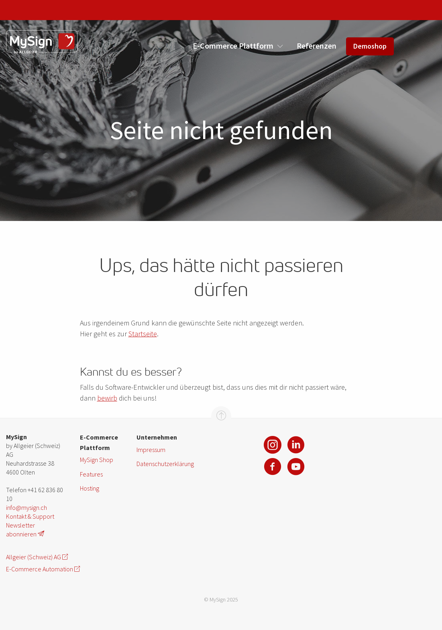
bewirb (107, 398)
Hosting (89, 488)
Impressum (150, 450)
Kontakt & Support (30, 516)
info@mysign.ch (26, 507)
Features (91, 474)
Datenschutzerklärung (164, 464)
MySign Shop (96, 460)
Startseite (142, 333)
